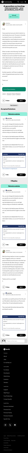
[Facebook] (15, 425)
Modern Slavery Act (7, 445)
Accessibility (6, 442)
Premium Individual (8, 406)
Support (6, 389)
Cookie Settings (7, 440)
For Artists (6, 370)
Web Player (7, 393)
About (5, 356)
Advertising (7, 376)
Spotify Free (7, 419)
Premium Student (8, 416)
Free (13, 94)
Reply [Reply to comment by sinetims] (21, 100)
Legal (5, 435)
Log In (21, 2)
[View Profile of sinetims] (8, 23)
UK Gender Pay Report (8, 450)
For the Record (7, 362)
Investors (6, 379)
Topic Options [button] (13, 105)
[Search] (18, 2)
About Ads (13, 440)
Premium (18, 94)
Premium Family (8, 412)
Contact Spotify (8, 399)
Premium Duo (7, 409)
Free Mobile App (8, 396)
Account (9, 94)
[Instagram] (5, 425)
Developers (7, 373)
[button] (25, 24)
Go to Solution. (11, 89)
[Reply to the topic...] (15, 341)
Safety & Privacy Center (11, 435)
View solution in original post (9, 168)
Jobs (5, 359)
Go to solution (14, 17)
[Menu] (25, 2)
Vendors (6, 382)
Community (6, 2)
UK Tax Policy (6, 447)
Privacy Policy (6, 438)
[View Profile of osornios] (9, 118)
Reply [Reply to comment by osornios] (21, 175)
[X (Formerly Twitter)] (10, 425)
